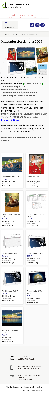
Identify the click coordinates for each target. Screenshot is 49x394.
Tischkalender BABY (10, 291)
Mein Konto (16, 15)
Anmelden (28, 17)
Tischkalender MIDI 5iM (35, 254)
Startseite (6, 34)
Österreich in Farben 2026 (10, 332)
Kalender (15, 34)
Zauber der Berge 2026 (11, 177)
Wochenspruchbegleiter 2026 (11, 215)
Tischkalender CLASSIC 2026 (36, 215)
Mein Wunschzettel (29, 15)
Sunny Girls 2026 (33, 177)
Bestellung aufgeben (14, 17)
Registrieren (38, 17)
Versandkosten (7, 184)
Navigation (9, 27)
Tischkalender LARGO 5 (11, 254)
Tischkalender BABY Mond (34, 292)
